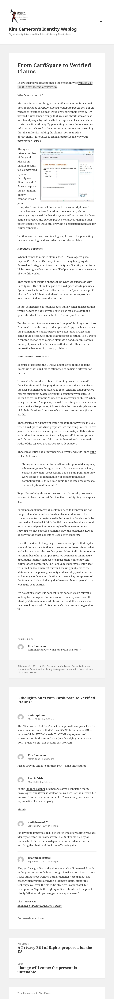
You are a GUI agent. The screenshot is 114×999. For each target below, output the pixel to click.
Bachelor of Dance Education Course (40, 905)
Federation (84, 666)
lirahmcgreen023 (39, 857)
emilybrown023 (38, 822)
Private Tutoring (61, 845)
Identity (40, 669)
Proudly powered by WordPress (34, 993)
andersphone (36, 715)
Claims (75, 666)
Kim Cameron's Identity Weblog (43, 29)
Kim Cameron (49, 666)
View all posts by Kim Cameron (62, 649)
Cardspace (65, 666)
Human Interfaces (26, 669)
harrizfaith (35, 778)
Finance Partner (35, 788)
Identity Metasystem (55, 669)
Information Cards (75, 669)
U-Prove (33, 672)
